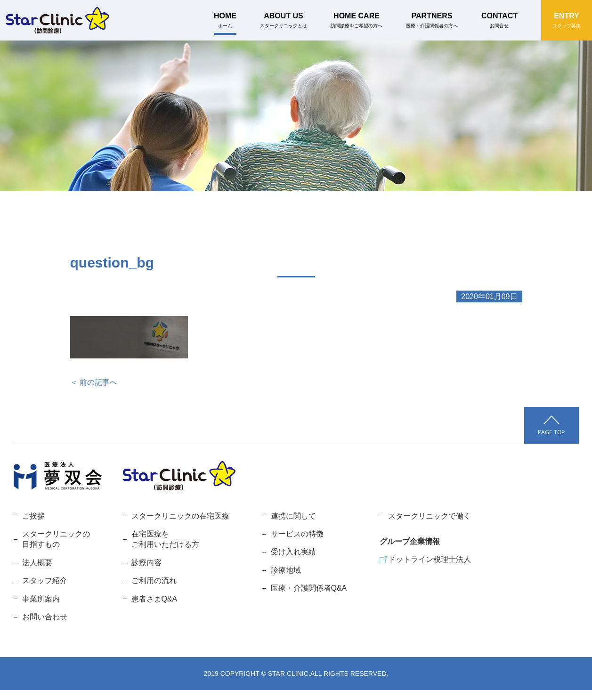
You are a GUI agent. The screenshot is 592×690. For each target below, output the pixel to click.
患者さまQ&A (154, 599)
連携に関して (293, 516)
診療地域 (286, 570)
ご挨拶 (33, 516)
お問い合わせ (44, 617)
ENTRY (566, 20)
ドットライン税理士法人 (429, 559)
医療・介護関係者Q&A (309, 588)
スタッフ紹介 (44, 580)
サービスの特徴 (297, 534)
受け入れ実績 (293, 552)
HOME (225, 20)
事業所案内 (41, 599)
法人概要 (37, 563)
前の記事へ (98, 382)
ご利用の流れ (154, 580)
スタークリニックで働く (429, 516)
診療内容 (146, 563)
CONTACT (499, 20)
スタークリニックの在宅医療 (180, 516)
